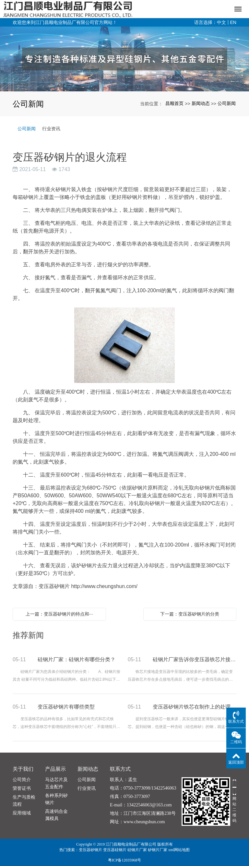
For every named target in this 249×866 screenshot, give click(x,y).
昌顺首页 (174, 103)
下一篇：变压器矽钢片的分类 (189, 614)
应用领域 (22, 813)
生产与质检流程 (24, 801)
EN (233, 22)
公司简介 (22, 779)
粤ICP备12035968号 (124, 860)
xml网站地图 (179, 850)
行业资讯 (51, 128)
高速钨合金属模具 (56, 815)
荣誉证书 (22, 788)
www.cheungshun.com (144, 821)
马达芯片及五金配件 (56, 783)
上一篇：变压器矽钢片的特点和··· (59, 614)
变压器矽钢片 (90, 850)
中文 (221, 22)
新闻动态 (201, 103)
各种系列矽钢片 (56, 799)
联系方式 (120, 769)
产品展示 (55, 769)
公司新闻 (227, 103)
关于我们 (23, 769)
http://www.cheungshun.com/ (104, 586)
